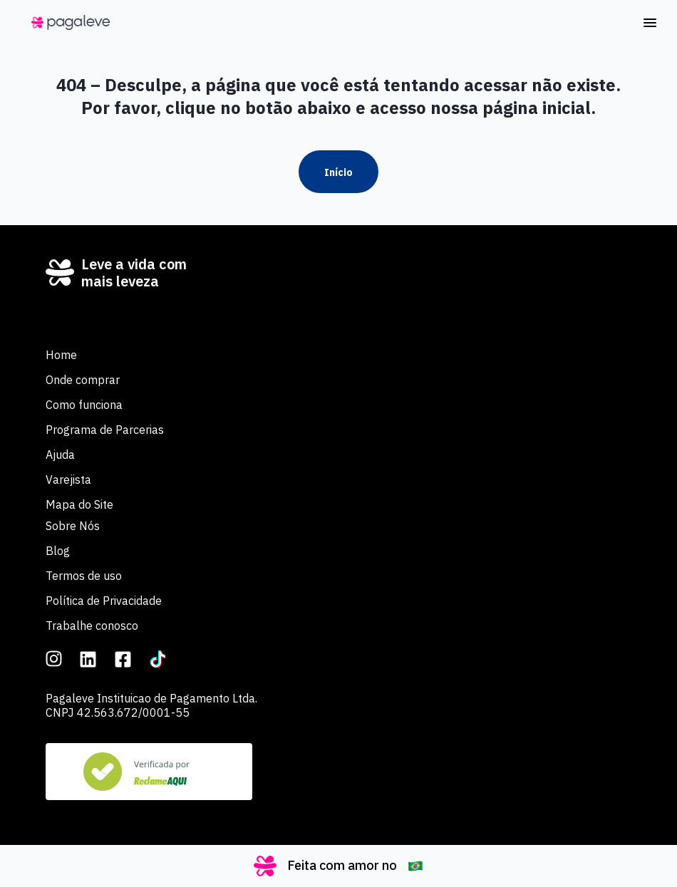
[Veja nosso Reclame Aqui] (149, 771)
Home (61, 355)
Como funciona (84, 405)
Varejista (68, 479)
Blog (58, 551)
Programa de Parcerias (105, 429)
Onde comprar (83, 380)
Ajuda (60, 454)
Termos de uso (84, 576)
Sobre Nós (73, 526)
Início (338, 172)
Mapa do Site (79, 504)
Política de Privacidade (104, 600)
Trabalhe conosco (92, 625)
